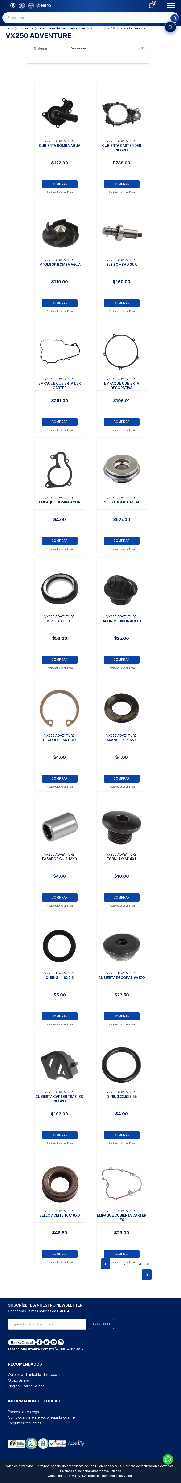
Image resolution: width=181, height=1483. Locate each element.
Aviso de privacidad (20, 1466)
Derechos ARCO (109, 1466)
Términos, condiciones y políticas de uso (65, 1466)
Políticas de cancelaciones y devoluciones (90, 1471)
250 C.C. (96, 28)
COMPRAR (59, 184)
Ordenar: (41, 48)
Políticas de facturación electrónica (148, 1466)
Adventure (77, 28)
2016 (111, 28)
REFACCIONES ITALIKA (52, 28)
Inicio (9, 28)
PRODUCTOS (26, 28)
